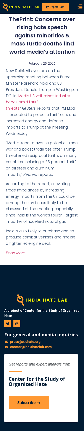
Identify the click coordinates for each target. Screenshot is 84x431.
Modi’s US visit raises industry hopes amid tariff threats (38, 102)
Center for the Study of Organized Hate (37, 381)
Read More (15, 253)
